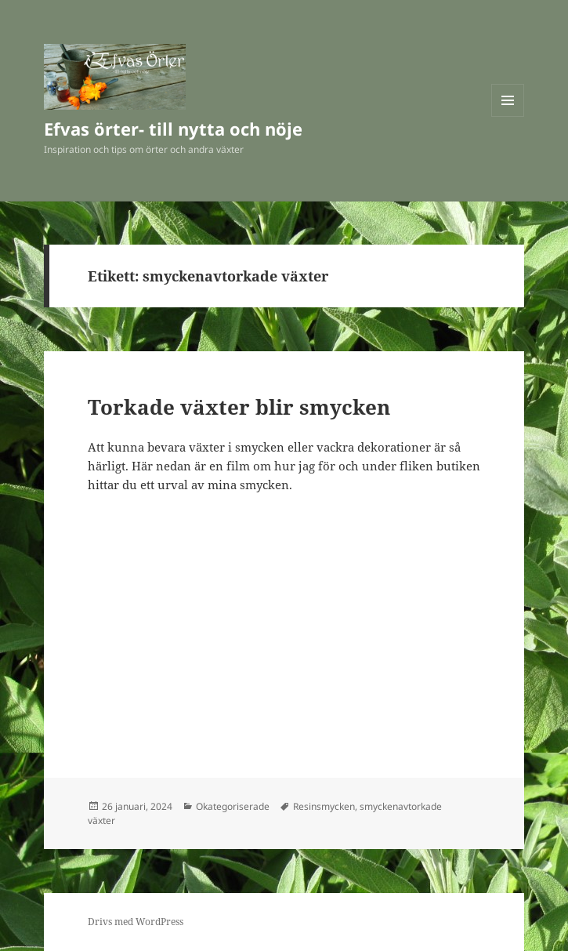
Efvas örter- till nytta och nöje (173, 128)
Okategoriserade (233, 806)
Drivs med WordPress (135, 921)
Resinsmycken (324, 806)
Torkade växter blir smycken (239, 407)
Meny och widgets (508, 116)
